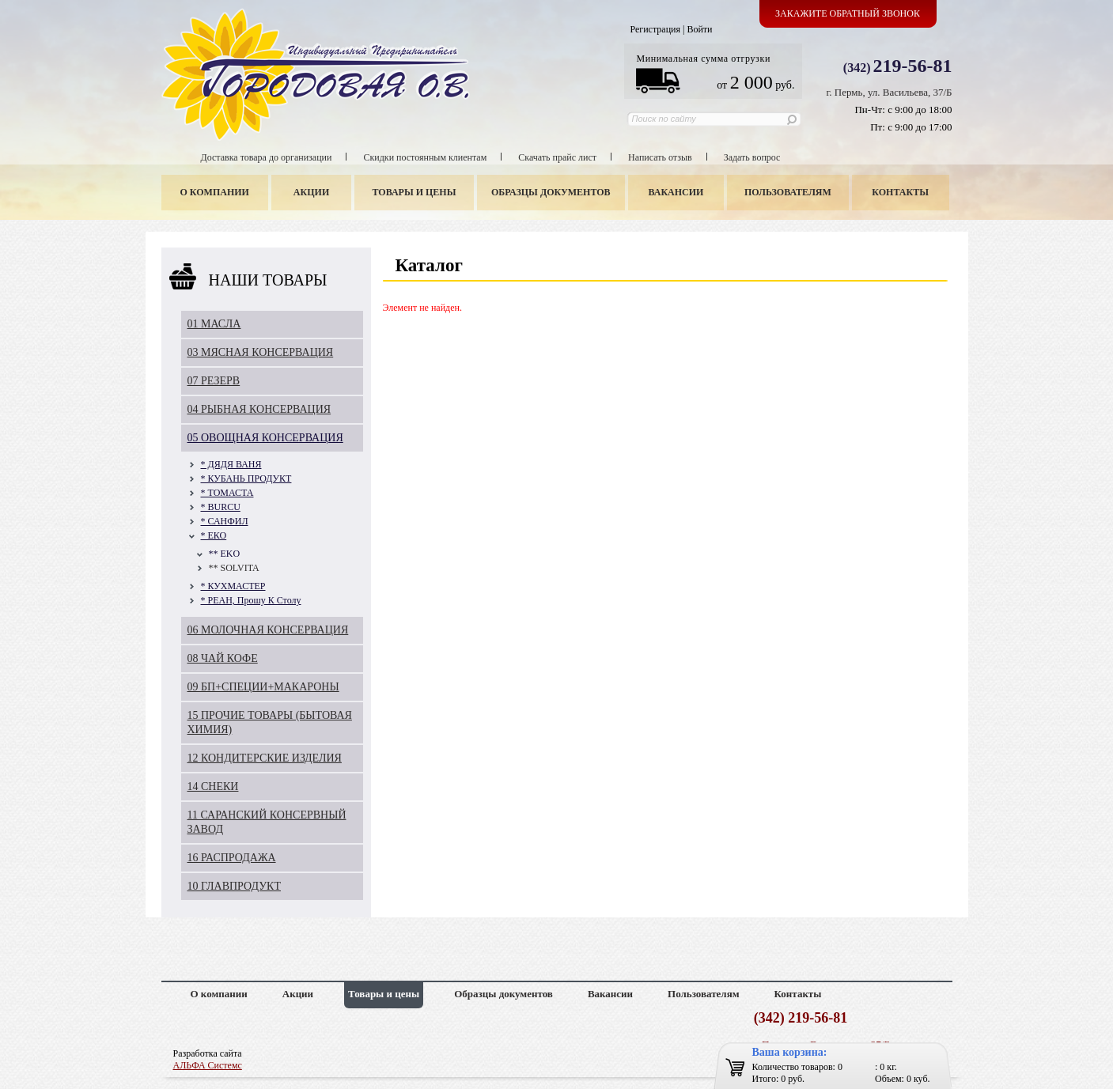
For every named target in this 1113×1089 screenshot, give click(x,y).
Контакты (900, 192)
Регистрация (655, 29)
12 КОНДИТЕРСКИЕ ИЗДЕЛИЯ (264, 758)
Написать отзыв (660, 157)
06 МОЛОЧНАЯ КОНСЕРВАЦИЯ (268, 630)
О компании (214, 192)
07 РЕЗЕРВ (213, 381)
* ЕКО (214, 535)
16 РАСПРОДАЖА (231, 858)
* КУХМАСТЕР (233, 586)
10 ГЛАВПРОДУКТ (234, 886)
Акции (311, 192)
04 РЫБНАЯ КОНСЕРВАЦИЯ (259, 409)
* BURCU (220, 506)
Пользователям (787, 192)
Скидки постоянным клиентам (424, 157)
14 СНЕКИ (213, 786)
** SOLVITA (234, 567)
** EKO (224, 553)
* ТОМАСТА (227, 492)
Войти (699, 29)
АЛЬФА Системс (207, 1065)
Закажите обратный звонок (847, 13)
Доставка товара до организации (266, 157)
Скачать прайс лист (557, 157)
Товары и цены (414, 192)
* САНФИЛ (224, 521)
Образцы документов (551, 192)
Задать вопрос (752, 157)
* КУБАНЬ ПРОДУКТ (246, 478)
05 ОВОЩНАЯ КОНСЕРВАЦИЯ (265, 438)
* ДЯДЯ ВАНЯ (231, 464)
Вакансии (675, 192)
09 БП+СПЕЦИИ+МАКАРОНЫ (263, 687)
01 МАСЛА (214, 324)
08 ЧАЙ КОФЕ (222, 658)
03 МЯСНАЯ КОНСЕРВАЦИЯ (260, 352)
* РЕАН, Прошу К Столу (251, 600)
